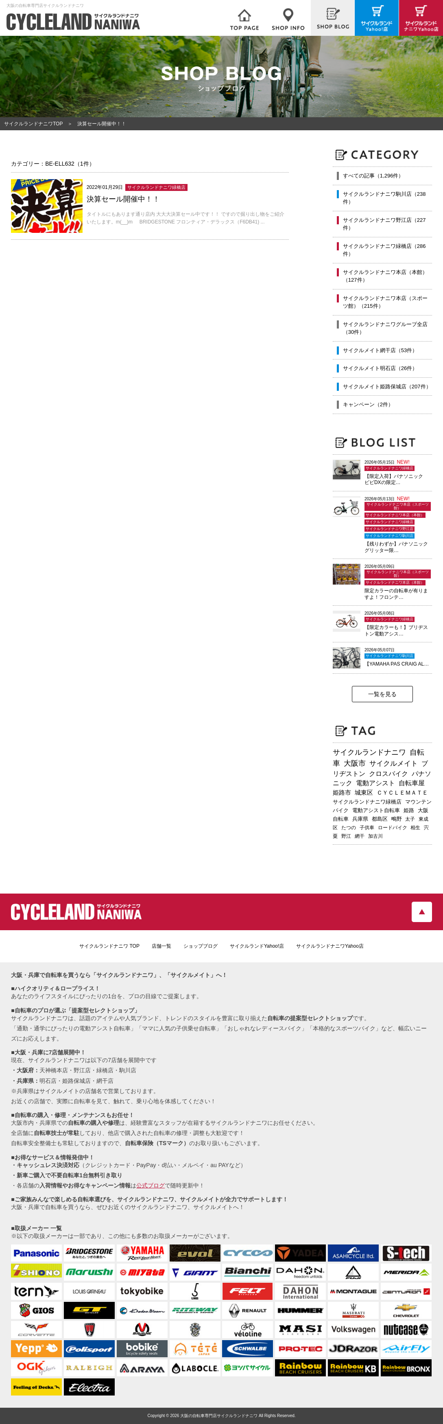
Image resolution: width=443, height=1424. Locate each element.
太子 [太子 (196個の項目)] (410, 819)
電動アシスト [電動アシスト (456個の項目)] (375, 783)
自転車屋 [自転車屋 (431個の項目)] (412, 783)
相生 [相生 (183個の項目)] (415, 827)
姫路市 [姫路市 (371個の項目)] (342, 792)
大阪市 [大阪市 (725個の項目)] (355, 763)
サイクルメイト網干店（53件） (380, 350)
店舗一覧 (161, 946)
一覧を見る (382, 694)
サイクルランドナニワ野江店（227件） (384, 224)
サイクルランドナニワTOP (33, 124)
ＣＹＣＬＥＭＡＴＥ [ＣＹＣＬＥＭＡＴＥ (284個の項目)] (402, 792)
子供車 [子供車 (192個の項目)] (367, 827)
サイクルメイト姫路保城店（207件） (387, 386)
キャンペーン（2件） (368, 404)
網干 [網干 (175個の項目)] (359, 836)
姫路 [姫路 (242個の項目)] (409, 810)
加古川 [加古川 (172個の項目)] (375, 836)
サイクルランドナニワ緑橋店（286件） (384, 250)
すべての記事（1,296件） (373, 176)
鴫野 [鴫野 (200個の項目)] (396, 819)
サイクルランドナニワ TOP (109, 946)
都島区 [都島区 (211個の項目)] (380, 819)
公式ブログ (150, 1185)
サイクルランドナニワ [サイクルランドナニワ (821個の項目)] (369, 752)
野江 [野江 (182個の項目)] (346, 836)
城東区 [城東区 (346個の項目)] (364, 792)
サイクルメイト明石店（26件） (380, 368)
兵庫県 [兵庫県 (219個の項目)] (360, 819)
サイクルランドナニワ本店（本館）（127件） (385, 276)
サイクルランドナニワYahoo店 (330, 946)
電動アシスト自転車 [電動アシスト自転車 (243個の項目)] (376, 810)
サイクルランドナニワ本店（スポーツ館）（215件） (385, 302)
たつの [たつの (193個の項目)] (348, 827)
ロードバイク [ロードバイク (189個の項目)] (392, 827)
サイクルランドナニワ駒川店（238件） (384, 198)
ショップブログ (200, 946)
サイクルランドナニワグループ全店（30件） (385, 328)
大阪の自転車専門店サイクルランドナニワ (219, 1415)
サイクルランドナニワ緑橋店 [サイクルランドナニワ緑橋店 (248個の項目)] (367, 802)
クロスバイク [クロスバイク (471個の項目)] (388, 773)
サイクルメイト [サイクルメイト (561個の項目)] (393, 763)
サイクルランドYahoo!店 (257, 946)
